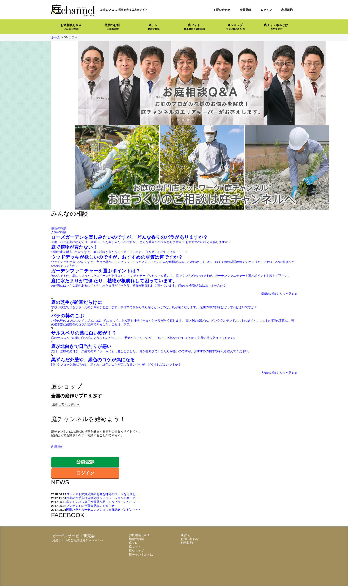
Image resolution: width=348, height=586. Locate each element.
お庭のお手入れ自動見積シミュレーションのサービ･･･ (103, 498)
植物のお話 (112, 26)
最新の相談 (58, 228)
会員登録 (245, 9)
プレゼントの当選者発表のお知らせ (90, 505)
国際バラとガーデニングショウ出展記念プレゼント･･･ (103, 509)
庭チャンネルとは (276, 26)
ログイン (266, 9)
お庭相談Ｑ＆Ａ (71, 26)
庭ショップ (235, 26)
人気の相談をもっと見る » (279, 372)
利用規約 (287, 9)
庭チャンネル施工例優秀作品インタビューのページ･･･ (103, 502)
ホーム (55, 37)
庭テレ (154, 26)
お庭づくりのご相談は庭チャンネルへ (77, 540)
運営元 (185, 535)
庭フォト (194, 26)
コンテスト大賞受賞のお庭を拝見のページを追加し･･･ (103, 494)
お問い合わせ (221, 9)
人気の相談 (58, 232)
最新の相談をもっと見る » (279, 293)
